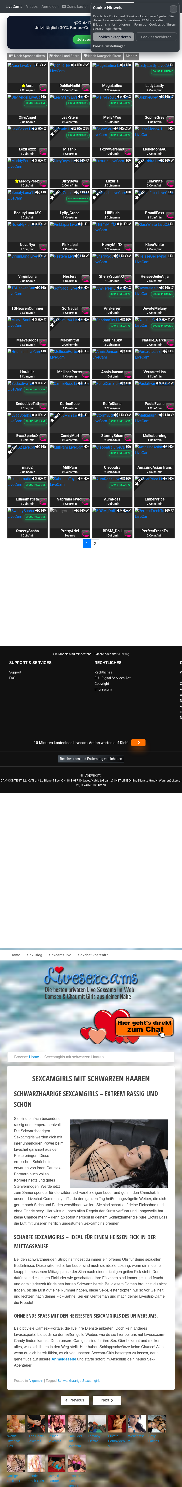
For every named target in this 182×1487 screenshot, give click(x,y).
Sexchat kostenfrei (93, 955)
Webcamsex (135, 1435)
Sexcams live (60, 955)
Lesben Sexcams (53, 1437)
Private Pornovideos (115, 1437)
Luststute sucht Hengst (76, 1470)
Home (15, 955)
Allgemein (35, 1380)
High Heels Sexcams (33, 1437)
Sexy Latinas (155, 1435)
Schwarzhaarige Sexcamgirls (79, 1380)
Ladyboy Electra (93, 1437)
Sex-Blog (34, 955)
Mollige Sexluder (12, 1470)
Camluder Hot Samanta (76, 1437)
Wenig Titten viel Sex (14, 1437)
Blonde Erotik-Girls (35, 1470)
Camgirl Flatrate (52, 1470)
